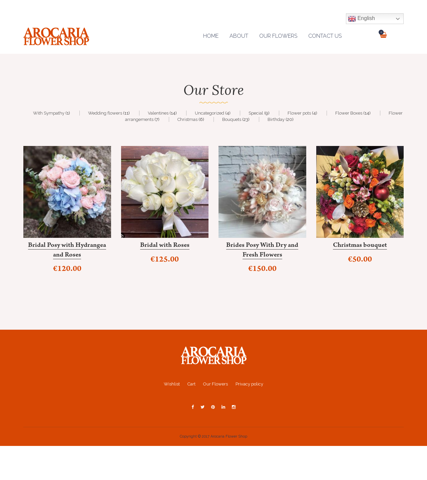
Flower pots (299, 113)
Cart (191, 383)
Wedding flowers (105, 113)
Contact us (325, 36)
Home (211, 36)
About (239, 36)
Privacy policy (249, 383)
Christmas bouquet (360, 246)
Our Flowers (278, 36)
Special (256, 113)
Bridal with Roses (164, 246)
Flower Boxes (348, 113)
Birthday (276, 119)
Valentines (158, 113)
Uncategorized (209, 113)
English (361, 19)
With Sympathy (48, 113)
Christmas (187, 119)
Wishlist (172, 383)
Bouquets (231, 119)
